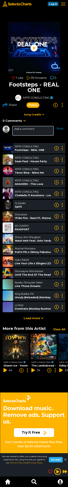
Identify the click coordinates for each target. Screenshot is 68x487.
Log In (53, 4)
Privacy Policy (36, 462)
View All (59, 329)
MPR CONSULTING (36, 97)
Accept (56, 459)
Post (60, 128)
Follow (33, 105)
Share (10, 105)
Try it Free (34, 432)
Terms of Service (18, 462)
